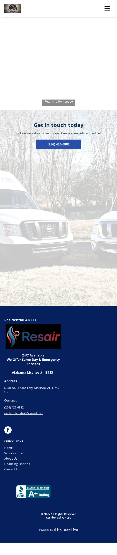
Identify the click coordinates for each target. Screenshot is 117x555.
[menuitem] (33, 448)
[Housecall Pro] (66, 529)
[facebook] (8, 430)
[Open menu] (107, 8)
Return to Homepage (58, 101)
